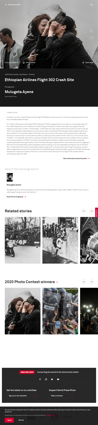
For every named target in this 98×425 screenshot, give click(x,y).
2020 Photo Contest (14, 4)
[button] (84, 211)
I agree (9, 420)
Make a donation (57, 396)
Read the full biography (15, 197)
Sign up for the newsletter (18, 396)
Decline (21, 420)
